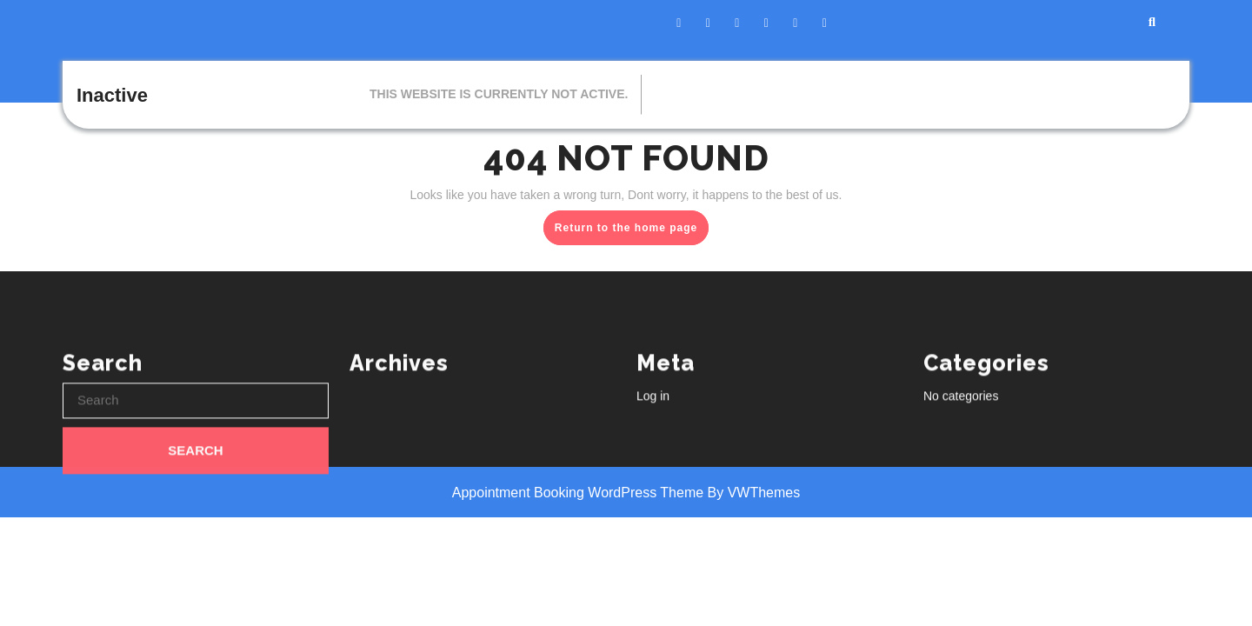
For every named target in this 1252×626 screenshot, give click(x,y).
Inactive (112, 95)
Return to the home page (632, 231)
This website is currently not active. (499, 94)
